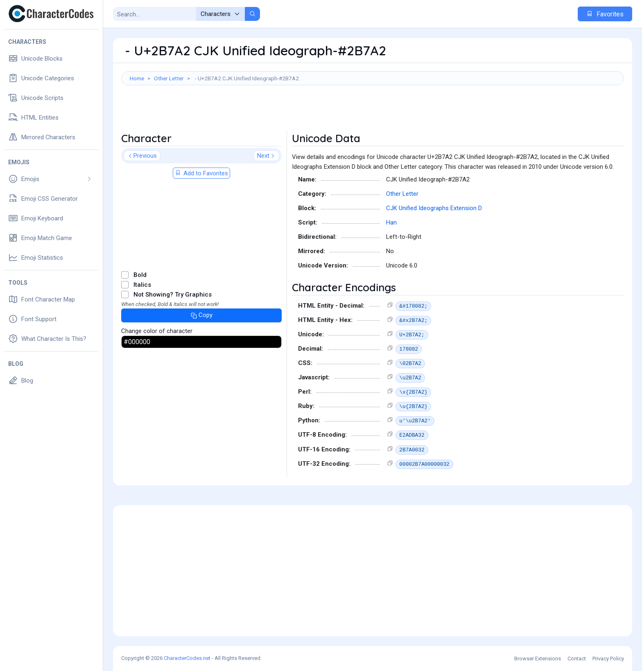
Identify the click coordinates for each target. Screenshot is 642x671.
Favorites (605, 14)
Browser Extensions (537, 658)
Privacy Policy (608, 658)
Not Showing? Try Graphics (172, 294)
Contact (576, 658)
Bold (140, 275)
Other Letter (169, 78)
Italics (142, 284)
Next (266, 155)
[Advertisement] (372, 111)
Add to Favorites (201, 173)
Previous (142, 155)
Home (137, 78)
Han (391, 222)
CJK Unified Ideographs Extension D (434, 208)
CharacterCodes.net (187, 658)
